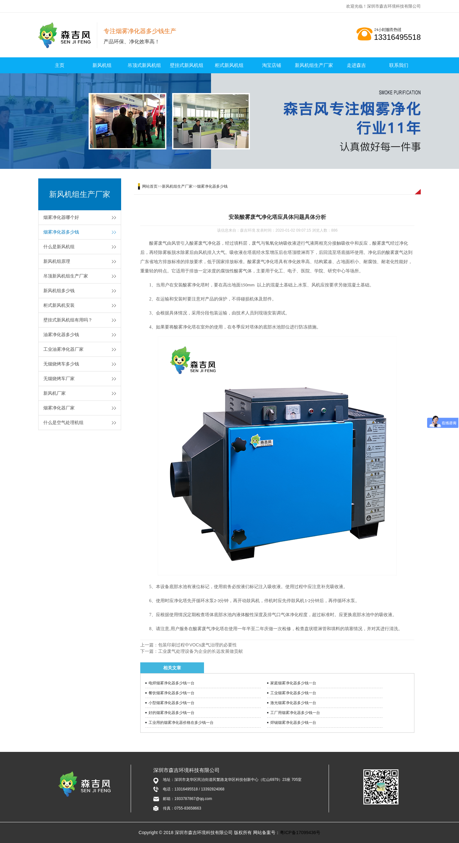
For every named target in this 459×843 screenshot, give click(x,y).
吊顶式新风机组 (144, 65)
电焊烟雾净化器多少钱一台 (171, 683)
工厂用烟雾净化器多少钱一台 (295, 712)
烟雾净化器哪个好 (61, 217)
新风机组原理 (56, 261)
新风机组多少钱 (59, 290)
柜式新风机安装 (59, 305)
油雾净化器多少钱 (61, 334)
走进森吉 (356, 65)
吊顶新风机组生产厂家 (65, 275)
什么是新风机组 (59, 246)
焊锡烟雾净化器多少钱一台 (293, 722)
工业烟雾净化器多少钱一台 (293, 693)
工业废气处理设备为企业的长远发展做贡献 (200, 651)
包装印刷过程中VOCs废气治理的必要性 (197, 644)
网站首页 (149, 186)
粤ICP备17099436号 (300, 832)
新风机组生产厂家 (314, 65)
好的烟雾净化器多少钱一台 (171, 712)
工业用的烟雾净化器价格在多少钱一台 (181, 722)
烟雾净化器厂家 (59, 407)
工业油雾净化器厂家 (63, 349)
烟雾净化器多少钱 (61, 231)
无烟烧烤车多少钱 (61, 363)
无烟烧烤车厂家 (59, 378)
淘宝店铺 (271, 65)
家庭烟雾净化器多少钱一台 (293, 683)
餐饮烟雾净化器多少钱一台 (171, 693)
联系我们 (398, 65)
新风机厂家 (54, 393)
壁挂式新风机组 (186, 65)
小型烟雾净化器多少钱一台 (171, 703)
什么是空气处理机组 (63, 422)
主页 (59, 65)
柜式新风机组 (229, 65)
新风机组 (102, 65)
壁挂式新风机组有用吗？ (67, 319)
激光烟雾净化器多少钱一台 (293, 703)
